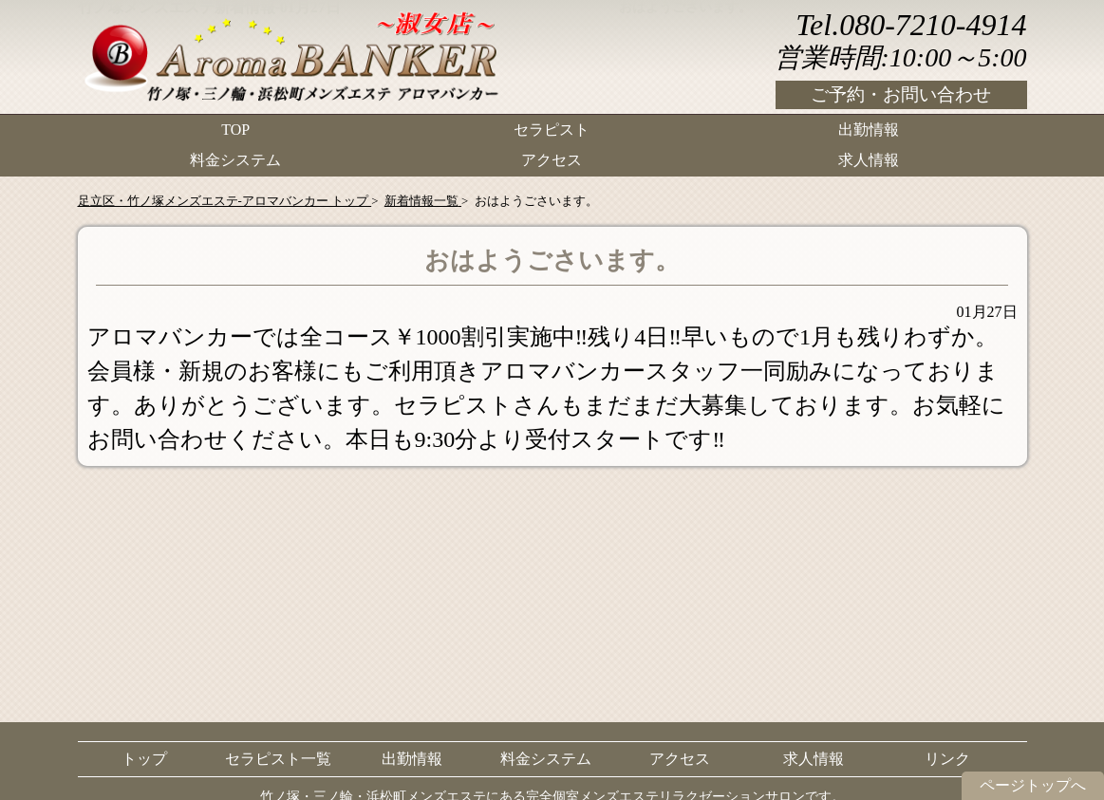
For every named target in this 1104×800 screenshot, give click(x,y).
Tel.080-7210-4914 (910, 25)
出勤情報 (868, 129)
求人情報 (868, 157)
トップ (144, 759)
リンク (947, 759)
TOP (235, 129)
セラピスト (551, 129)
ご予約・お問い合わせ (901, 94)
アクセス (551, 157)
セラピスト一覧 (278, 759)
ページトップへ (1033, 785)
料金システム (235, 157)
